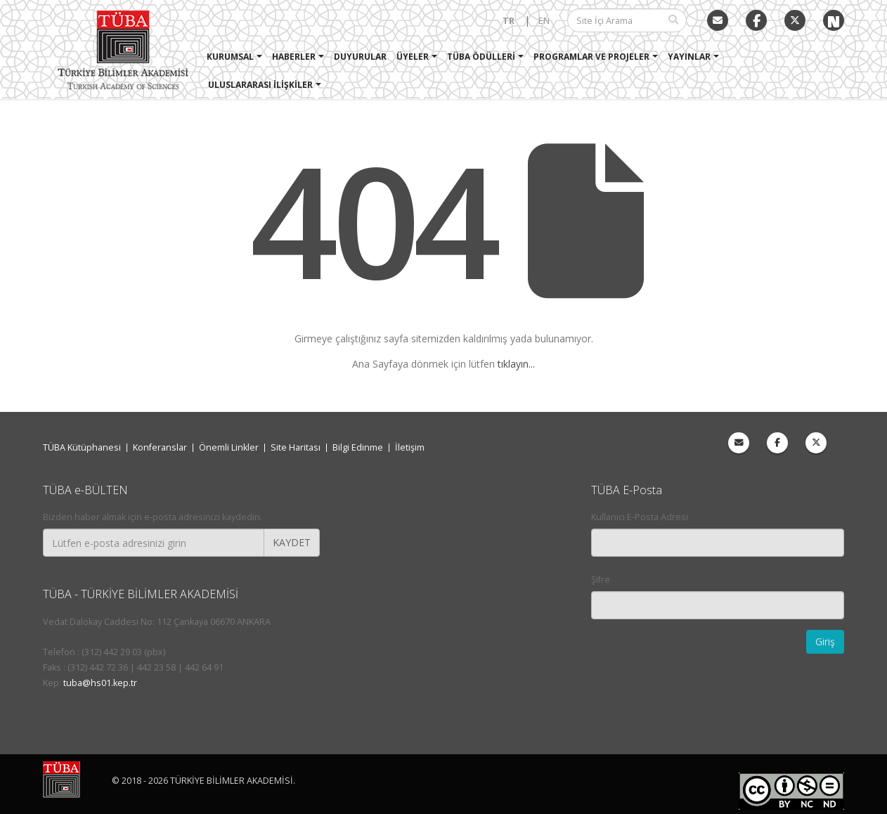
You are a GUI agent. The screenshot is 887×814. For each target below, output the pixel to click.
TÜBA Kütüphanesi (82, 447)
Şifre (600, 580)
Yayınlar (689, 57)
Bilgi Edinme (357, 447)
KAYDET (292, 542)
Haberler (294, 57)
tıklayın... (516, 363)
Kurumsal (230, 57)
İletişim (410, 447)
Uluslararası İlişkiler (261, 85)
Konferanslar (160, 447)
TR (508, 21)
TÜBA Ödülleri (482, 57)
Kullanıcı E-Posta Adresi (639, 517)
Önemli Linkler (229, 447)
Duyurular (361, 57)
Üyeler (413, 57)
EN (544, 21)
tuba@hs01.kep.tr (100, 683)
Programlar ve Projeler (592, 57)
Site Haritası (296, 447)
